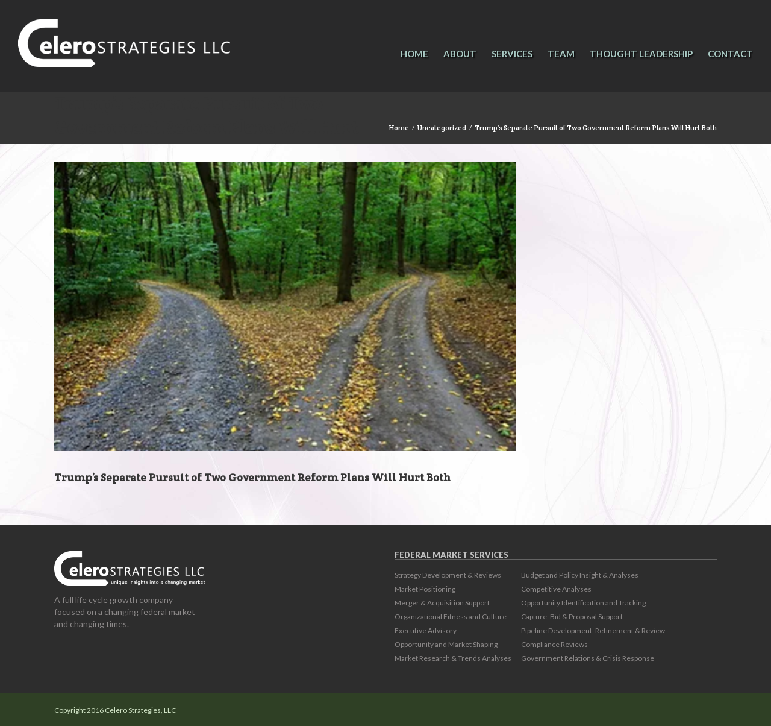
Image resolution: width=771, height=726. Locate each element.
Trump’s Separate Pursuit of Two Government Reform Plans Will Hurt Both (206, 127)
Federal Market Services (451, 555)
